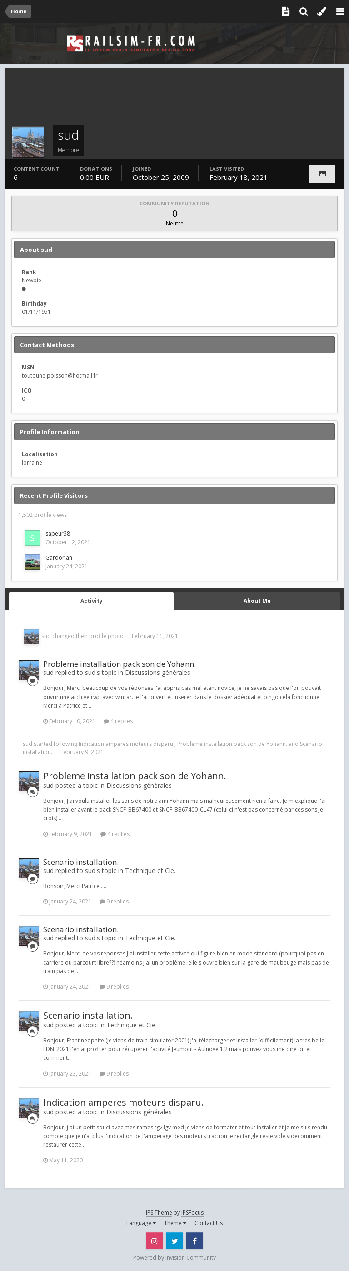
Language (141, 1223)
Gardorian (58, 557)
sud (46, 636)
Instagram (154, 1240)
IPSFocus (192, 1212)
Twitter (174, 1240)
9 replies (114, 901)
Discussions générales (157, 672)
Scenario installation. (81, 862)
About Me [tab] (257, 601)
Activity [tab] (91, 601)
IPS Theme (159, 1212)
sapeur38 (57, 533)
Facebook (194, 1240)
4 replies (118, 721)
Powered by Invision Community (174, 1257)
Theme (175, 1223)
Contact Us (208, 1223)
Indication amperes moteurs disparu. (126, 744)
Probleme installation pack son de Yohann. (119, 663)
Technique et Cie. (150, 870)
